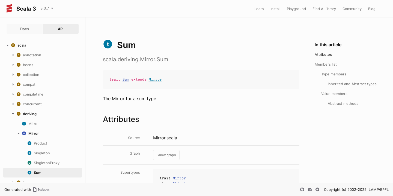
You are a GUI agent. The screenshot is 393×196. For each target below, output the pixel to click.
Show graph (166, 155)
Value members (334, 93)
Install (275, 9)
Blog (372, 9)
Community (352, 9)
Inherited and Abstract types (352, 84)
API (61, 29)
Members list (326, 64)
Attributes (323, 54)
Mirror (155, 79)
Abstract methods (343, 103)
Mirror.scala (165, 137)
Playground (296, 9)
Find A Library (324, 9)
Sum (126, 79)
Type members (333, 74)
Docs (24, 29)
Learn (259, 9)
